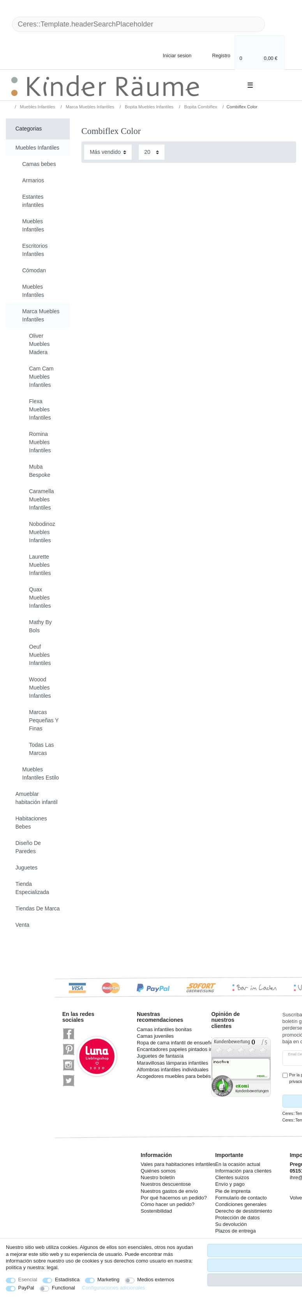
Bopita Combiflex (200, 106)
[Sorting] (108, 152)
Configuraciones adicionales (113, 1288)
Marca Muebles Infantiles (89, 106)
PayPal (26, 1288)
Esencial (27, 1279)
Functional (63, 1288)
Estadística (67, 1279)
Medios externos (155, 1279)
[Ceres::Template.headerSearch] (277, 24)
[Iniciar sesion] (170, 55)
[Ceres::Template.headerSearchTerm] (138, 24)
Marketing (108, 1279)
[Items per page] (151, 152)
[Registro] (216, 55)
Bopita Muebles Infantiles (148, 106)
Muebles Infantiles (37, 106)
